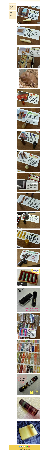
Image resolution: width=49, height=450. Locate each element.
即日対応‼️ (11, 12)
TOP (10, 3)
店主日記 (11, 13)
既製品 (10, 8)
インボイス (11, 16)
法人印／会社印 (11, 6)
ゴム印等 (11, 7)
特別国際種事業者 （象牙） (12, 18)
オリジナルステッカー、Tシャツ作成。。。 (13, 15)
